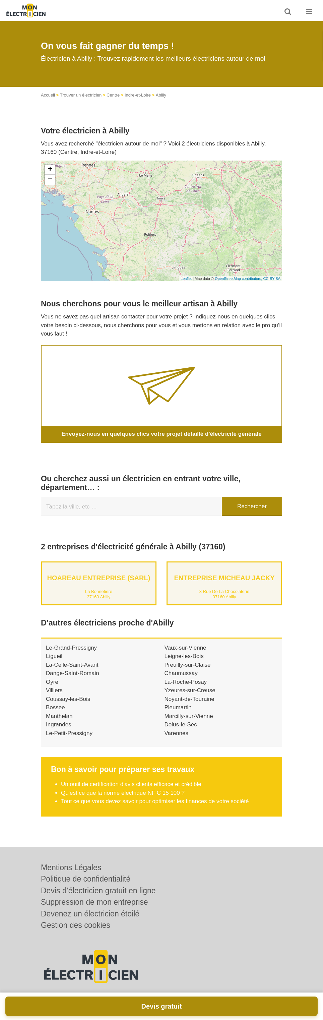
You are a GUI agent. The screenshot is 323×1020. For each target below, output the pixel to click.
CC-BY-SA (271, 279)
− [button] (50, 180)
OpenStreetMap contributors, (239, 279)
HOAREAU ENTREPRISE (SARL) (98, 578)
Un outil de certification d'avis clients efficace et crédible (131, 784)
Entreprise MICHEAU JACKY (224, 578)
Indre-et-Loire (138, 95)
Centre (113, 95)
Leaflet (186, 279)
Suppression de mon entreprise (94, 902)
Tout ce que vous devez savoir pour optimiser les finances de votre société (155, 801)
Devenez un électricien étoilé (90, 913)
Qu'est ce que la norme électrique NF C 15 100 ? (123, 793)
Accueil (48, 95)
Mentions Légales (71, 867)
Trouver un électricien (81, 95)
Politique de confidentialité (85, 879)
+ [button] (50, 170)
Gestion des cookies (75, 925)
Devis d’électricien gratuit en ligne (98, 890)
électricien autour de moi (129, 143)
